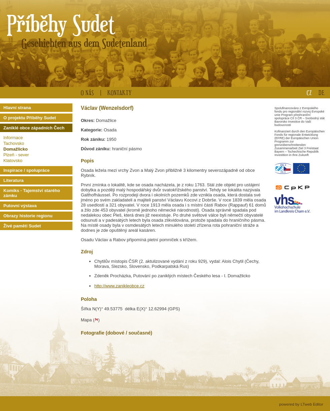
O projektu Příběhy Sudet (29, 117)
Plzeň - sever (16, 154)
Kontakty (119, 92)
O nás (87, 92)
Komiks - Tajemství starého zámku (31, 193)
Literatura (13, 180)
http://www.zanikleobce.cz (119, 285)
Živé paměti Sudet (22, 225)
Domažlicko (15, 149)
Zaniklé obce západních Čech (33, 127)
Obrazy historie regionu (28, 215)
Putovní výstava (20, 205)
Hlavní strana (17, 107)
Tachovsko (13, 143)
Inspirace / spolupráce (26, 170)
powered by (301, 404)
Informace (13, 137)
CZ (309, 92)
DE (322, 92)
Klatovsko (12, 160)
